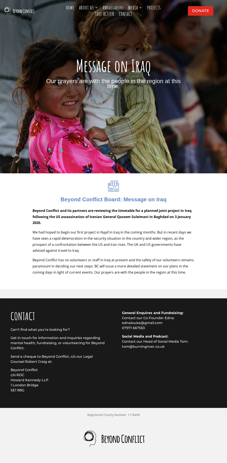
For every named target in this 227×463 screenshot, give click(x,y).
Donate (200, 10)
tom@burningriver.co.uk (143, 347)
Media (133, 8)
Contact (125, 15)
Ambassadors (113, 8)
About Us (86, 8)
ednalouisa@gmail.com (142, 323)
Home (70, 8)
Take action (104, 15)
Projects (154, 8)
